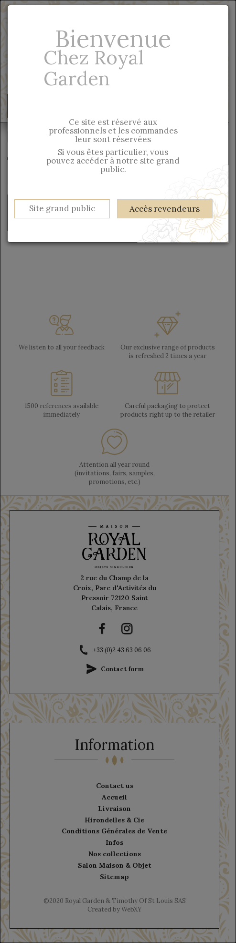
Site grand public (62, 208)
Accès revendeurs (164, 209)
